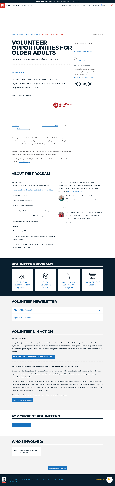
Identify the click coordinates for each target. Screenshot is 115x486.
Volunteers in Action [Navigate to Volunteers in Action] (58, 69)
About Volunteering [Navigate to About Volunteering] (17, 69)
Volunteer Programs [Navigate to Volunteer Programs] (30, 69)
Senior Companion (23, 129)
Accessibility (59, 479)
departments (20, 34)
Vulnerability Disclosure (30, 479)
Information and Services (70, 5)
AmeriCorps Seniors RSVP (50, 126)
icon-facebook (81, 84)
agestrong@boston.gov (74, 191)
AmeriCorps (15, 126)
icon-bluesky (90, 84)
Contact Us (13, 481)
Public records (47, 479)
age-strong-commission (33, 34)
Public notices (86, 5)
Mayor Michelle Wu (27, 5)
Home (13, 34)
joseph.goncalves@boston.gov (83, 77)
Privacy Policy (14, 479)
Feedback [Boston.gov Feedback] (96, 5)
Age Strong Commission (83, 51)
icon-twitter (76, 84)
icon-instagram (85, 84)
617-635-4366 (83, 59)
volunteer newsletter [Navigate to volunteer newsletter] (44, 69)
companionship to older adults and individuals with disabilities (33, 190)
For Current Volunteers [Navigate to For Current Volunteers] (18, 72)
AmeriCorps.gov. (24, 162)
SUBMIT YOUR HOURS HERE (21, 425)
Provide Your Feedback (57, 468)
